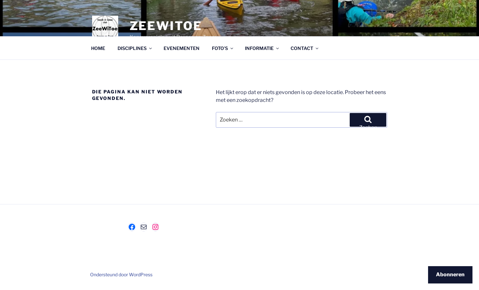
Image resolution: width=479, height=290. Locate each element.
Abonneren (450, 274)
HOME (98, 48)
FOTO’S (223, 48)
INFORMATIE (262, 48)
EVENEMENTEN (182, 48)
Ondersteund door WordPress (121, 274)
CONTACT (305, 48)
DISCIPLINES (135, 48)
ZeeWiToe (166, 26)
